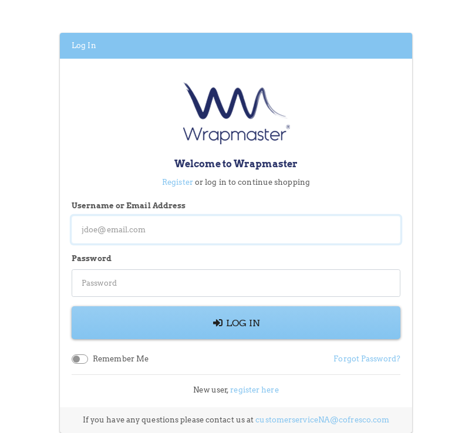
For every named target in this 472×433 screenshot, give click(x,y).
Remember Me (121, 358)
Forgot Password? (366, 358)
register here (254, 389)
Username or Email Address (129, 205)
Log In (235, 323)
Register (177, 182)
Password (92, 258)
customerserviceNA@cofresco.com (322, 419)
